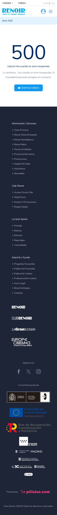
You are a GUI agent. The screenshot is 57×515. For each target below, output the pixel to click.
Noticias (17, 230)
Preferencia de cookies (24, 278)
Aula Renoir (18, 168)
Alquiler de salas (21, 164)
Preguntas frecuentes (23, 264)
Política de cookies (22, 273)
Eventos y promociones (24, 202)
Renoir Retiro (19, 144)
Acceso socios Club (22, 192)
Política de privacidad (23, 268)
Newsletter (18, 173)
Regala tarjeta (20, 207)
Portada (17, 225)
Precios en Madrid (21, 149)
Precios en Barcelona (23, 154)
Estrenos (17, 235)
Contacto (17, 293)
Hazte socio (19, 197)
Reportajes (18, 240)
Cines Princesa (20, 130)
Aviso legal (18, 283)
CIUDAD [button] (7, 3)
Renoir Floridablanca (23, 139)
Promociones (19, 159)
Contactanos (28, 87)
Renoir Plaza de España (24, 134)
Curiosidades (19, 245)
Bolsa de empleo (21, 288)
